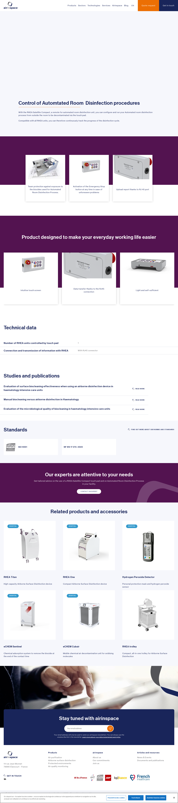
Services (106, 5)
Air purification (55, 757)
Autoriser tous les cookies (156, 798)
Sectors (82, 5)
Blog (126, 5)
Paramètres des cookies (116, 798)
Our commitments (101, 760)
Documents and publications (150, 760)
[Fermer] (174, 797)
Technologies (94, 5)
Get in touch (14, 776)
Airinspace (117, 5)
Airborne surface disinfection (62, 760)
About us (97, 757)
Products (72, 5)
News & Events (144, 757)
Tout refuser (135, 798)
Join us (96, 763)
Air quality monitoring (58, 766)
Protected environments (59, 763)
